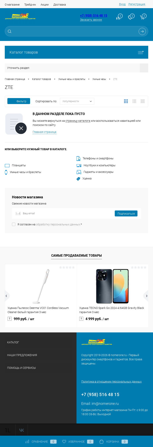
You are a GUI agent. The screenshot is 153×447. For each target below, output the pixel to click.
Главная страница (44, 131)
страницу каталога (78, 120)
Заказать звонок (91, 19)
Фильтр (18, 101)
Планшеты (15, 165)
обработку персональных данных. (58, 224)
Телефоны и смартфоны (95, 158)
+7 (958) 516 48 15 (93, 16)
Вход (122, 4)
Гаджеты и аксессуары (95, 171)
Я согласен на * (50, 224)
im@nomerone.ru (105, 403)
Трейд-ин (30, 4)
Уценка (84, 178)
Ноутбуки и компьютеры (96, 165)
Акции (45, 4)
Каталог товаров (76, 52)
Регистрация (136, 4)
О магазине (12, 4)
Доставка (59, 4)
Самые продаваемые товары (76, 255)
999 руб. (21, 319)
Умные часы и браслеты (23, 172)
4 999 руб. (94, 319)
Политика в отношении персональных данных (111, 381)
